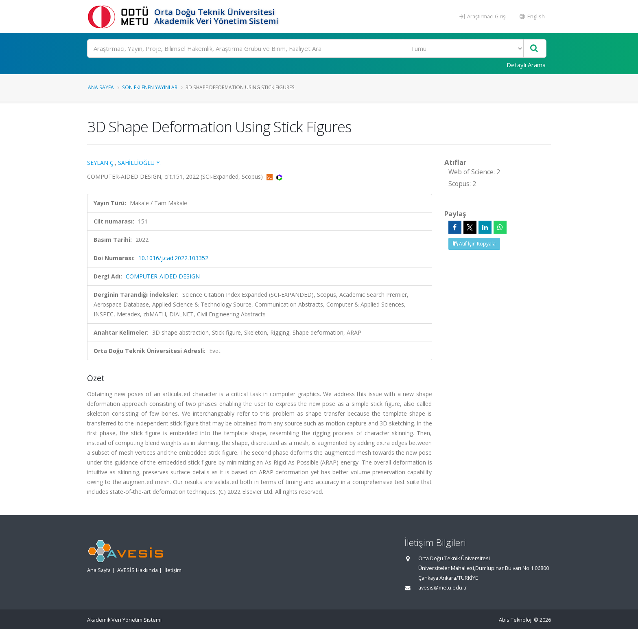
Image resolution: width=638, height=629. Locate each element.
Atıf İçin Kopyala (474, 243)
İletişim (172, 570)
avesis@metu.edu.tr (442, 587)
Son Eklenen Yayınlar (149, 87)
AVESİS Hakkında (137, 570)
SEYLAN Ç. (101, 163)
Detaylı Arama (526, 65)
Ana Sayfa (101, 87)
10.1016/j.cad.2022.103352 (173, 258)
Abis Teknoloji (516, 619)
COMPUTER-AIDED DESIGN (163, 276)
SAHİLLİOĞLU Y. (139, 163)
